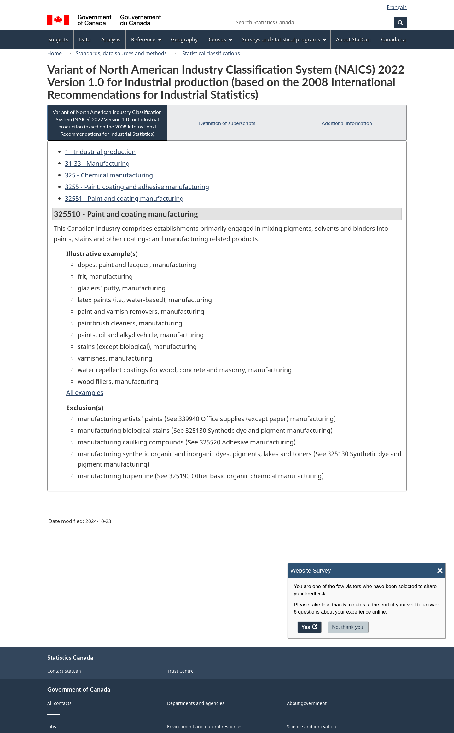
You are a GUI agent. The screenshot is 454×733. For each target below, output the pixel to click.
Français (397, 7)
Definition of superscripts (227, 123)
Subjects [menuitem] (58, 39)
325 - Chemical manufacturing (109, 175)
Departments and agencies (195, 703)
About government (307, 703)
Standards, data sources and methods (121, 53)
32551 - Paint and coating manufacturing (124, 198)
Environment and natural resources (204, 727)
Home (54, 53)
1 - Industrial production (100, 151)
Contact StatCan (64, 671)
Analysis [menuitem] (110, 39)
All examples (84, 392)
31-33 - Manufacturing (97, 163)
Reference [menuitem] (146, 39)
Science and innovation (311, 727)
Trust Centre (180, 671)
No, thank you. (348, 627)
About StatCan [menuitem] (353, 39)
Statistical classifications (210, 53)
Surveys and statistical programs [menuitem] (284, 39)
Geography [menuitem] (184, 39)
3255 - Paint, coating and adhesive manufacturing (137, 186)
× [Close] (440, 571)
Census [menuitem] (220, 39)
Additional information (347, 123)
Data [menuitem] (84, 39)
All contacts (59, 703)
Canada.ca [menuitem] (393, 39)
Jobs (51, 727)
